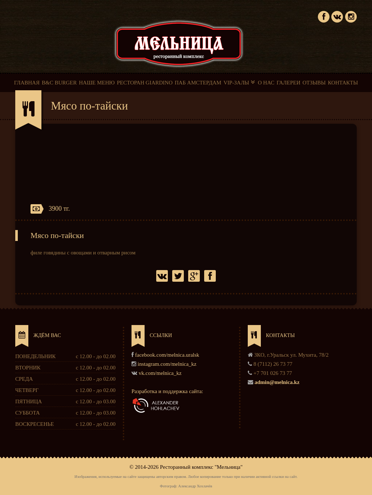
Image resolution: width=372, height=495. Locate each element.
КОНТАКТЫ (343, 83)
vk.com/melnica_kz (160, 373)
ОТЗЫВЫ (314, 83)
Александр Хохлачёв (195, 486)
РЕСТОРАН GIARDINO (145, 83)
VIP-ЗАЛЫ (239, 82)
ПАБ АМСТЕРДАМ (198, 83)
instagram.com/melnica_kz (167, 364)
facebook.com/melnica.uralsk (167, 355)
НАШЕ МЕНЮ (96, 83)
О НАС (266, 83)
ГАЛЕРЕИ (288, 83)
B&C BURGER (59, 83)
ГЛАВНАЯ (27, 83)
